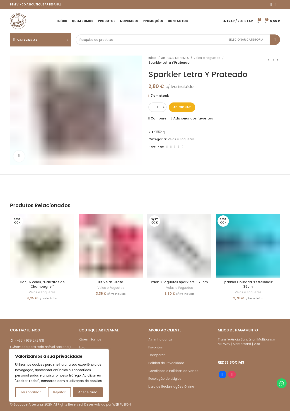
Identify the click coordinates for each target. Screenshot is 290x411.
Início (152, 58)
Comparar (156, 355)
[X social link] (171, 147)
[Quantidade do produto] (157, 107)
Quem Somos (90, 339)
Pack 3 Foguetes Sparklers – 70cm (179, 282)
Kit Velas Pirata (110, 282)
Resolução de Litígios (164, 378)
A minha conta (160, 339)
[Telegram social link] (183, 147)
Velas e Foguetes (207, 58)
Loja (82, 347)
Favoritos (155, 347)
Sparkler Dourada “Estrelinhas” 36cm (247, 284)
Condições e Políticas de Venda (173, 371)
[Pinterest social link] (175, 147)
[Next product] (278, 60)
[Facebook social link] (271, 4)
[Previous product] (268, 60)
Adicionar (182, 107)
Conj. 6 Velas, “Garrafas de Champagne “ (42, 284)
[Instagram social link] (275, 4)
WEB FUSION (121, 404)
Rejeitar (59, 392)
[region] (59, 375)
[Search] (178, 39)
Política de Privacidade (166, 363)
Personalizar (30, 392)
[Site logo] (18, 20)
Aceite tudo (87, 392)
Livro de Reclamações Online (171, 386)
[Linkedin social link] (179, 147)
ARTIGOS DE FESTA (175, 58)
